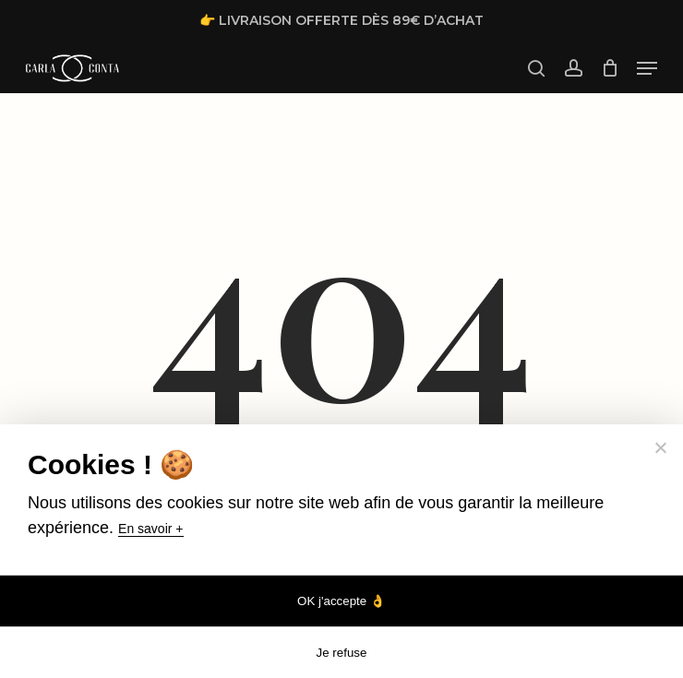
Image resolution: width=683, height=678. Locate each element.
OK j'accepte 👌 (341, 601)
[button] (647, 68)
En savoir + (150, 528)
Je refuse (342, 653)
